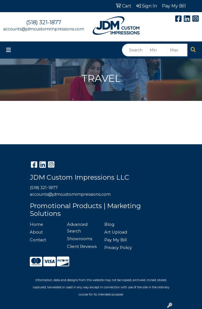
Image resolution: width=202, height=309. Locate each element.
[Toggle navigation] (8, 50)
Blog (109, 224)
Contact (38, 239)
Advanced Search (77, 228)
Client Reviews (82, 246)
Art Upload (115, 232)
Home (36, 224)
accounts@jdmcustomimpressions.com (43, 29)
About (36, 232)
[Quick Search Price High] (177, 50)
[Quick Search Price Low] (157, 50)
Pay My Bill (115, 239)
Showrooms (79, 238)
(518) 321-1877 (43, 22)
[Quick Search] (134, 50)
